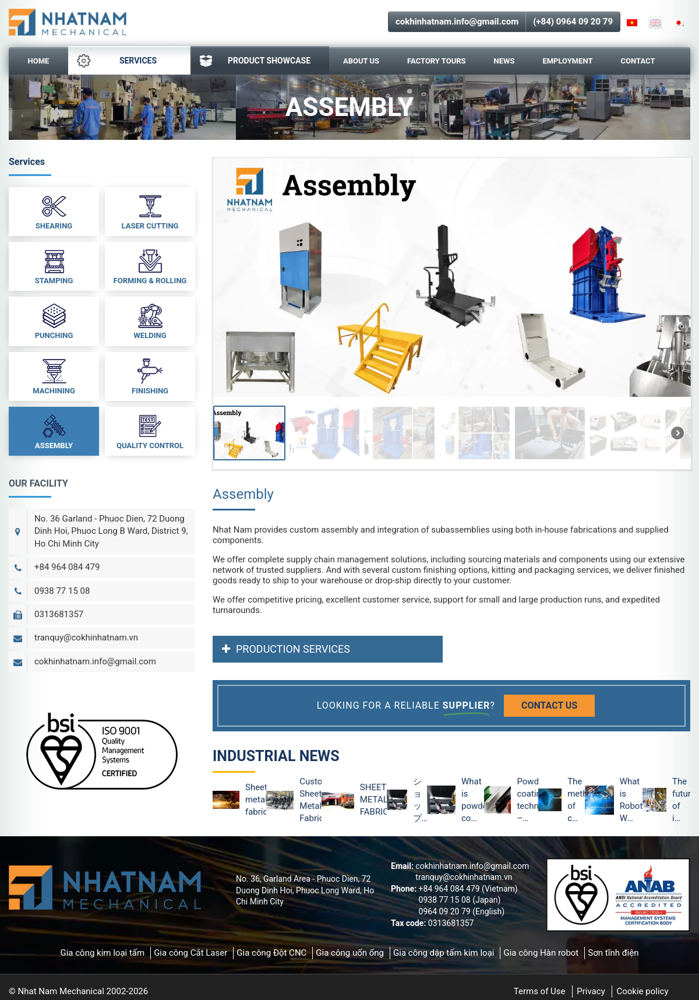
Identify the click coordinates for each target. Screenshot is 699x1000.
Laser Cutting (150, 211)
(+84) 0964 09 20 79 (573, 21)
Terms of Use (540, 991)
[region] (451, 313)
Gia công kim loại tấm (102, 953)
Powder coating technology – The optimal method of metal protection (527, 800)
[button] (249, 433)
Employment (567, 61)
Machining (54, 376)
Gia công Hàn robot (540, 953)
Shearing (54, 211)
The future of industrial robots (681, 800)
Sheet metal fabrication (255, 799)
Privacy (591, 991)
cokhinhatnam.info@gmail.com (457, 21)
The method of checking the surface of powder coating (576, 800)
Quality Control (149, 430)
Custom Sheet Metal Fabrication (310, 799)
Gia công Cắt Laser (190, 953)
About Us (361, 61)
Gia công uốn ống (350, 953)
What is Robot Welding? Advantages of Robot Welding (631, 800)
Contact (638, 61)
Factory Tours (436, 61)
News (504, 61)
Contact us (549, 705)
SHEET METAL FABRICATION (373, 799)
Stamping (54, 266)
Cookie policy (642, 991)
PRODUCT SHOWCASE (255, 61)
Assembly (54, 430)
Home (39, 61)
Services (117, 61)
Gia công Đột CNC (271, 953)
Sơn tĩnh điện (613, 953)
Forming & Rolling (150, 266)
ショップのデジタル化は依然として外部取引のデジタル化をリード (417, 800)
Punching (54, 320)
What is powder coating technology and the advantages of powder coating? (472, 800)
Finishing (150, 376)
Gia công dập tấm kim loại (443, 953)
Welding (149, 320)
